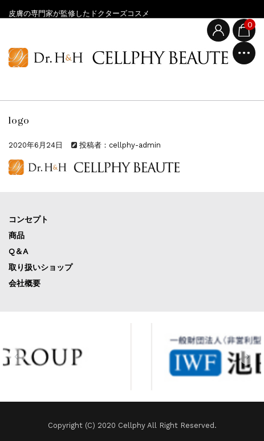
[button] (17, 357)
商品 (17, 235)
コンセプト (28, 219)
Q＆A (18, 251)
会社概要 (24, 283)
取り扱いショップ (40, 267)
